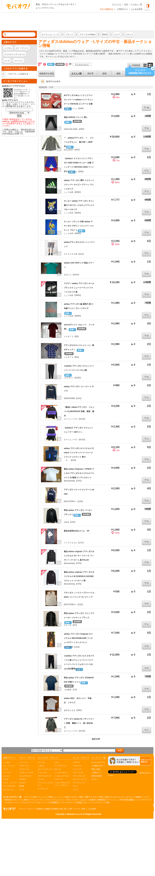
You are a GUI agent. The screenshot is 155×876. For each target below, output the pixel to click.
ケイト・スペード (10, 783)
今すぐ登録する (106, 9)
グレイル (41, 762)
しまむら (41, 766)
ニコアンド (58, 779)
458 (79, 710)
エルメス (6, 776)
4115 (82, 419)
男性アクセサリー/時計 (94, 797)
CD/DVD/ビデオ (10, 800)
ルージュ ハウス (71, 419)
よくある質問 (136, 9)
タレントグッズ (90, 802)
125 (72, 522)
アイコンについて (82, 64)
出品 (126, 4)
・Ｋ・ (67, 460)
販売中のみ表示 (53, 81)
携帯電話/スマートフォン (108, 800)
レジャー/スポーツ (67, 802)
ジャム (75, 789)
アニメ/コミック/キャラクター (67, 800)
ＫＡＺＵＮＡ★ (70, 254)
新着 (104, 73)
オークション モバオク (18, 6)
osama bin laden (71, 129)
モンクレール (8, 789)
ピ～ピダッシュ (70, 108)
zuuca (66, 522)
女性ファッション (40, 797)
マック (21, 789)
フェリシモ (42, 772)
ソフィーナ (23, 762)
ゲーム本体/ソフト (25, 800)
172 (80, 543)
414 (80, 254)
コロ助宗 (67, 690)
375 (78, 481)
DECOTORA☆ (70, 501)
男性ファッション (56, 797)
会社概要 (47, 809)
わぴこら (67, 275)
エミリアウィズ (60, 766)
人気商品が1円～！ (98, 766)
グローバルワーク (45, 776)
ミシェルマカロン (61, 772)
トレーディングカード (44, 800)
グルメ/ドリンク (28, 802)
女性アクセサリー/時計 (74, 797)
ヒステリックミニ (80, 779)
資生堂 (21, 786)
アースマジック (79, 783)
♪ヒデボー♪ (68, 378)
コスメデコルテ (25, 776)
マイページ (116, 4)
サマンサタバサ (9, 786)
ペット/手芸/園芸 (51, 802)
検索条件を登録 (46, 73)
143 (76, 647)
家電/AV (93, 800)
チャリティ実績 (79, 809)
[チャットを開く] (129, 761)
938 (80, 108)
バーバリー (7, 772)
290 (81, 129)
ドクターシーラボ (26, 772)
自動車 (138, 797)
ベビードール (78, 772)
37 (75, 625)
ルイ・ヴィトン (9, 766)
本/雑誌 (79, 802)
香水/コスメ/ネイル (113, 797)
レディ (56, 762)
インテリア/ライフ (142, 800)
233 (80, 501)
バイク (145, 797)
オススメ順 (76, 73)
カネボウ (22, 779)
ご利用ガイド (122, 9)
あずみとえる (69, 710)
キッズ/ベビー (128, 797)
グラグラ (76, 762)
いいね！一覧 (136, 4)
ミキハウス (77, 766)
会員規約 (39, 809)
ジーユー (41, 779)
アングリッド (43, 789)
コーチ (5, 769)
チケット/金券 (103, 802)
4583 (78, 192)
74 (75, 690)
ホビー (40, 802)
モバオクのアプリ (98, 762)
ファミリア (77, 769)
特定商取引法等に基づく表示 (62, 809)
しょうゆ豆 (68, 192)
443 (77, 150)
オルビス (22, 783)
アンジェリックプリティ (45, 784)
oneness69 (68, 647)
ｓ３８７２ (68, 336)
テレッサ (67, 625)
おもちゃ (84, 800)
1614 (76, 275)
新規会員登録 (96, 776)
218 (73, 460)
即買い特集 (95, 769)
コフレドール (24, 769)
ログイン (94, 779)
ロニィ (75, 786)
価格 (118, 73)
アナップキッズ (79, 776)
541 (78, 398)
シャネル (6, 762)
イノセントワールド (62, 776)
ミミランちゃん (70, 543)
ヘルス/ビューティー (12, 802)
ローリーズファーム (45, 769)
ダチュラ (57, 769)
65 (77, 336)
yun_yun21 (68, 150)
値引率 (90, 73)
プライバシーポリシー (27, 809)
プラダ (5, 779)
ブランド (27, 797)
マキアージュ (24, 766)
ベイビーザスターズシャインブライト (62, 784)
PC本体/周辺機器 (127, 800)
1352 (78, 378)
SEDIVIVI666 (69, 398)
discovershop (69, 481)
